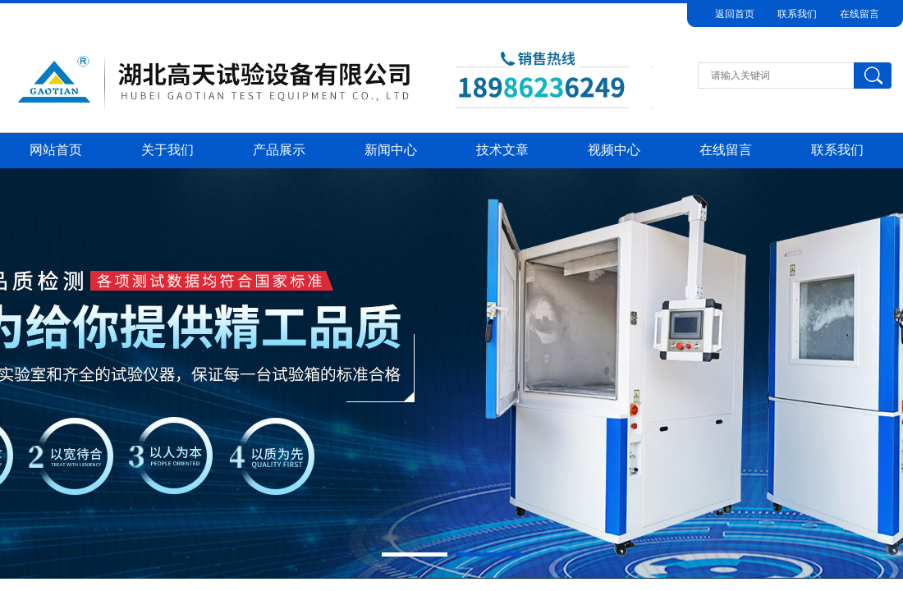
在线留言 (859, 14)
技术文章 (502, 150)
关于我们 (167, 150)
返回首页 (734, 14)
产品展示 (279, 150)
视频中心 (614, 150)
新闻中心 (390, 150)
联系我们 (797, 14)
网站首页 (56, 150)
